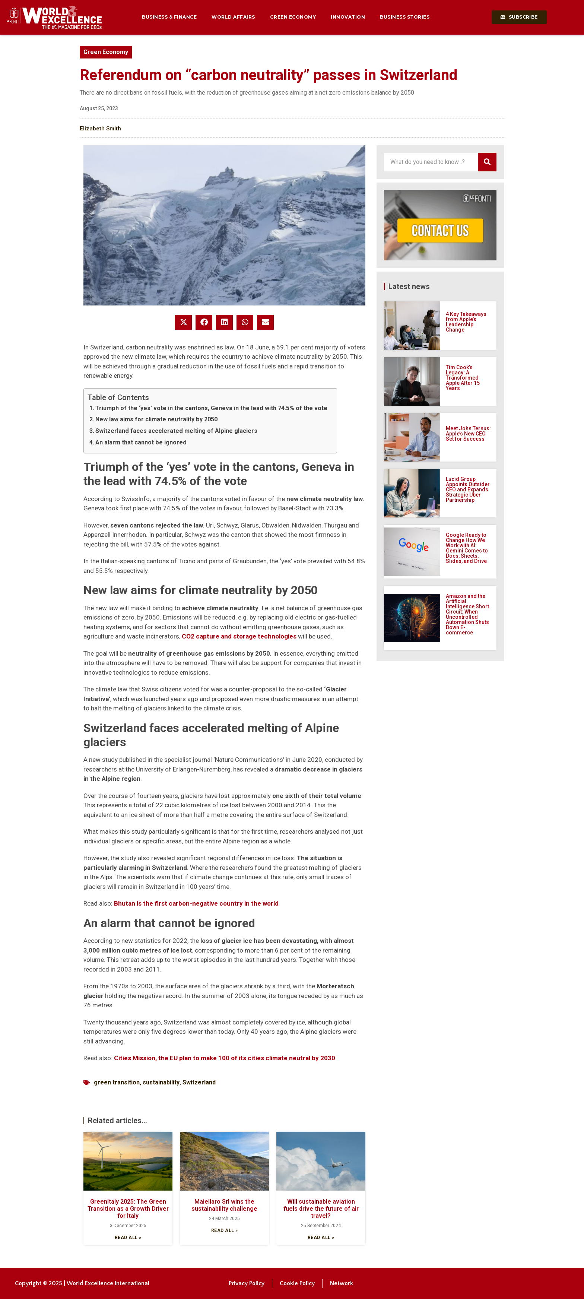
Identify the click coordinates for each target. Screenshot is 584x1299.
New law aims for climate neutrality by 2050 (156, 419)
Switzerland (199, 1082)
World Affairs (233, 17)
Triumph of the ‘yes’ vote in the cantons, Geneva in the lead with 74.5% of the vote (211, 408)
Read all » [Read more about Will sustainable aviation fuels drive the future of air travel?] (321, 1237)
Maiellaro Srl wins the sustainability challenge (224, 1205)
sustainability (161, 1082)
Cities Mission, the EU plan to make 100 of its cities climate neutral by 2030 (224, 1058)
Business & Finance (169, 17)
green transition (117, 1082)
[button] (183, 322)
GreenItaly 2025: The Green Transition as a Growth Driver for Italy (128, 1208)
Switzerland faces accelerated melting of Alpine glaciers (176, 430)
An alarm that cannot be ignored (141, 442)
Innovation (348, 17)
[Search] (487, 162)
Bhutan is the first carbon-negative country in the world (196, 903)
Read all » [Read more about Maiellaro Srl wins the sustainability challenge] (224, 1230)
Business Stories (404, 17)
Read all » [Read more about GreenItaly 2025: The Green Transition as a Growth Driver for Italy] (128, 1237)
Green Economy (293, 17)
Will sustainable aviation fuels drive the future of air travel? (321, 1208)
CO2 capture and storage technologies (239, 636)
